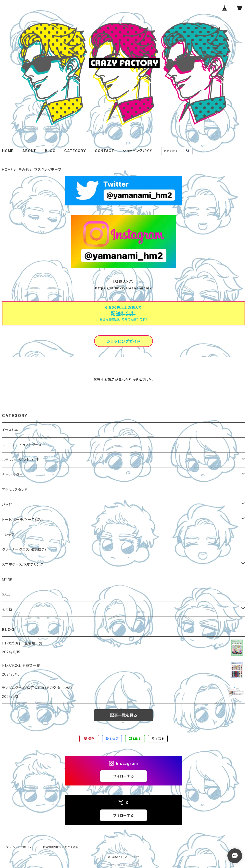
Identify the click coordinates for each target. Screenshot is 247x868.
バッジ (7, 504)
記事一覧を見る (123, 715)
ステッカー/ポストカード (21, 460)
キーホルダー (12, 475)
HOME (7, 151)
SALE (6, 594)
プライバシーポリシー (20, 847)
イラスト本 (10, 430)
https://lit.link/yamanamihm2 (123, 288)
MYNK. (7, 579)
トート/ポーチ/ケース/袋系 (22, 519)
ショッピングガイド (137, 151)
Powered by (123, 865)
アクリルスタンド (14, 490)
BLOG (50, 151)
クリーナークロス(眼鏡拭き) (24, 549)
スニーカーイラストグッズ (22, 445)
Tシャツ (8, 534)
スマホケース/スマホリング (22, 564)
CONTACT (104, 151)
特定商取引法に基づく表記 (61, 847)
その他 (23, 169)
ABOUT (29, 151)
